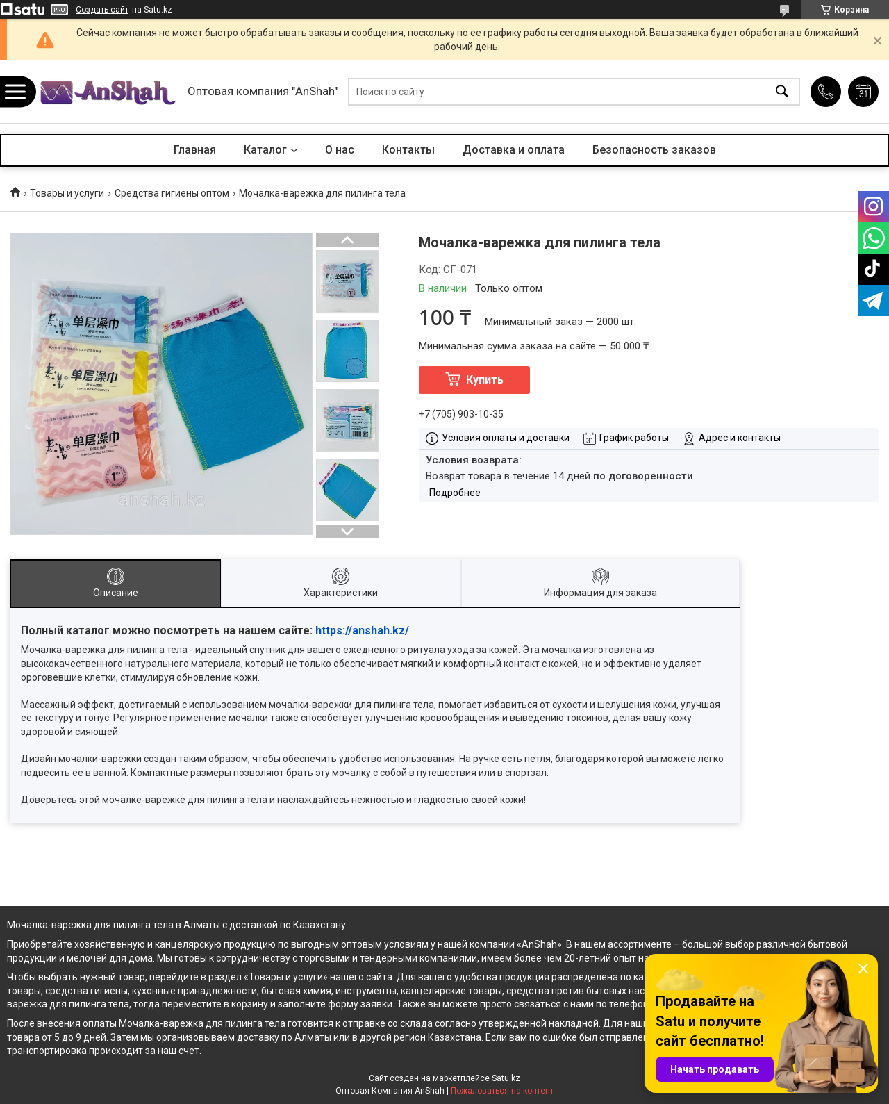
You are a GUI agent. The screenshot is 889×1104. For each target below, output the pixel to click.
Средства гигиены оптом (172, 193)
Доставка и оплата (514, 149)
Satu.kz (506, 1078)
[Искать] (782, 92)
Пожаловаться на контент (502, 1091)
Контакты (408, 149)
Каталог (265, 149)
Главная (195, 149)
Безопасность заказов (654, 149)
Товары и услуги (67, 193)
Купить (485, 379)
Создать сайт (102, 10)
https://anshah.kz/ (362, 630)
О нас (339, 149)
